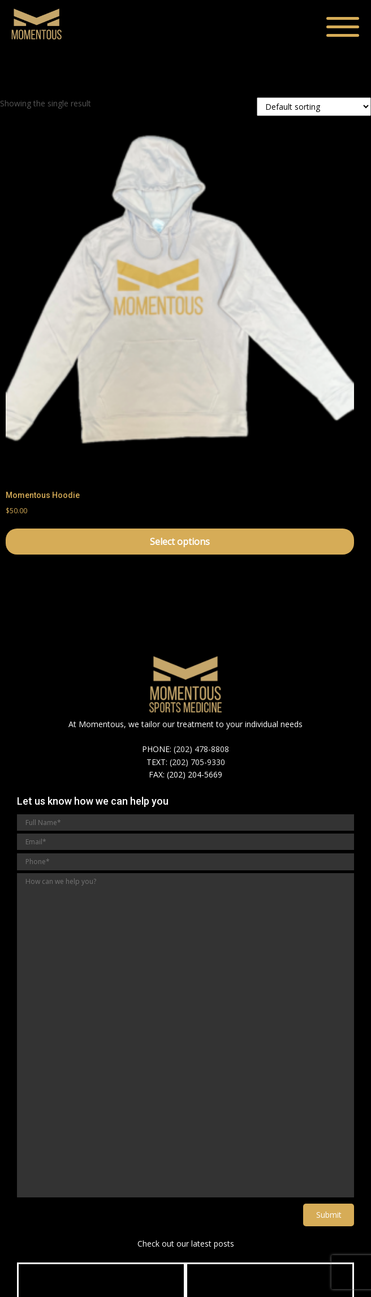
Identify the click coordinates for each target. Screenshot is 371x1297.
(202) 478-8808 (201, 749)
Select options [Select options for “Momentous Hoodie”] (180, 541)
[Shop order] (314, 106)
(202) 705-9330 (197, 762)
